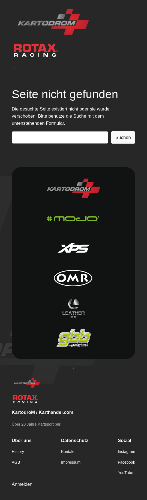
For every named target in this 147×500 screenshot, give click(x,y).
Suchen (123, 137)
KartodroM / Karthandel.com (42, 412)
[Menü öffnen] (15, 67)
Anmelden (22, 484)
